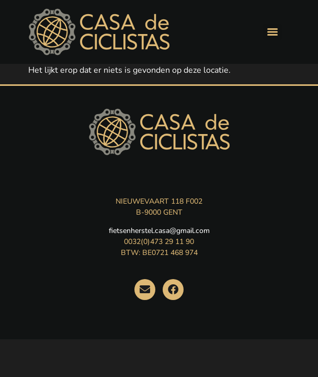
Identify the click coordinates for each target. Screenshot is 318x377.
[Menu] (272, 32)
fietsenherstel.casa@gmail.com (159, 231)
